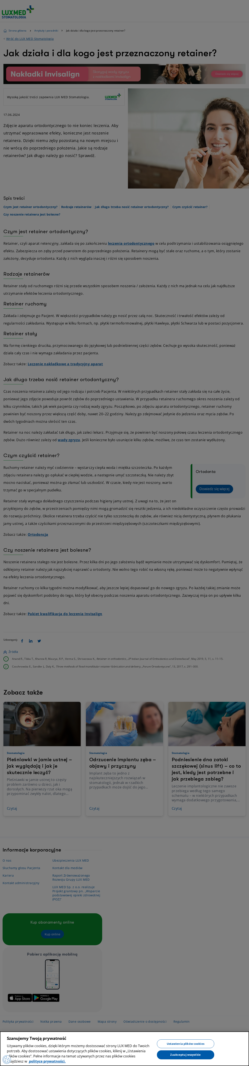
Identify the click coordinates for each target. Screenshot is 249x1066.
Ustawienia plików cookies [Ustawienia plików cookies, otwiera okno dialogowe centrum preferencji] (185, 1043)
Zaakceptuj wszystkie (185, 1055)
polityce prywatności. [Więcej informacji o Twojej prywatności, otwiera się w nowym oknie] (47, 1061)
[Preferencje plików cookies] (7, 1059)
